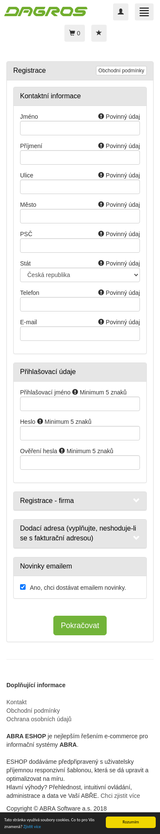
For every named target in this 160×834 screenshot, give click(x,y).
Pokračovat (80, 625)
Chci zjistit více (120, 795)
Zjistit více (32, 827)
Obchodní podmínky (121, 71)
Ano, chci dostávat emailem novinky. (78, 587)
